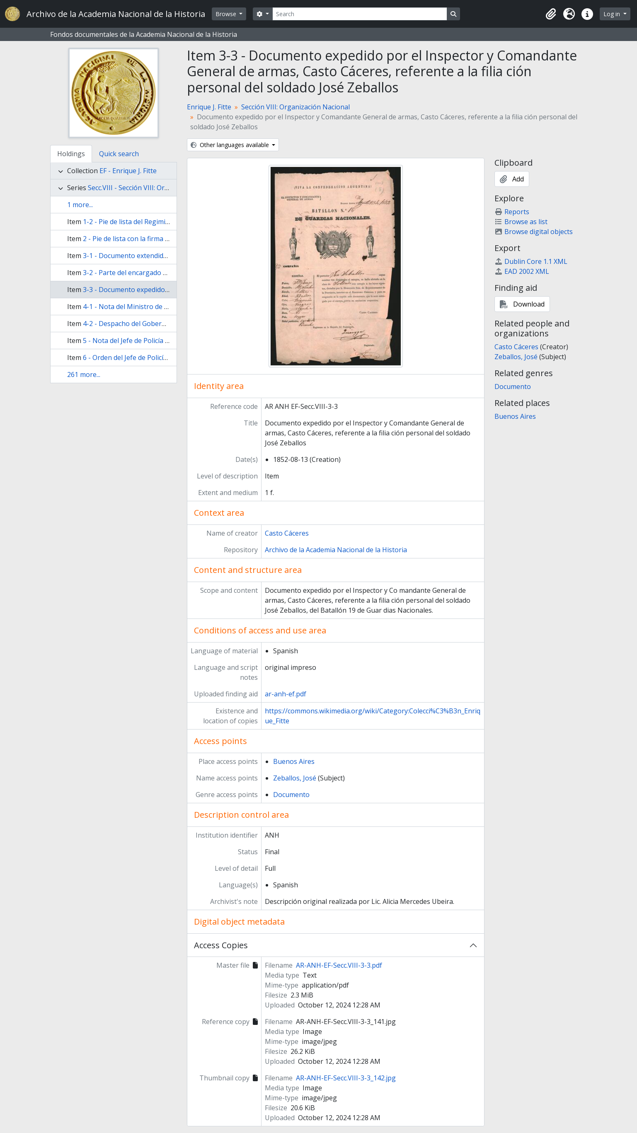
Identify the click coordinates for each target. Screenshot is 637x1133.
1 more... (80, 204)
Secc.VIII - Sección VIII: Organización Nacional (157, 187)
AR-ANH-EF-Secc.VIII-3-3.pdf (339, 965)
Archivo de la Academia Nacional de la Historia (336, 549)
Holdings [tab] (71, 153)
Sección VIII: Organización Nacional (295, 106)
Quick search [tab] (119, 153)
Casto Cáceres (287, 533)
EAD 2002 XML (521, 271)
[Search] (359, 13)
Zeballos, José (294, 778)
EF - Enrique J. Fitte (128, 170)
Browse (227, 14)
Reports (511, 211)
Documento (291, 794)
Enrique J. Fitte (209, 106)
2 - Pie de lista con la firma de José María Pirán (154, 238)
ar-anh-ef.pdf (285, 693)
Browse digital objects (533, 231)
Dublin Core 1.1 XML (530, 261)
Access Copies (221, 945)
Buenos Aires (294, 761)
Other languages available (231, 145)
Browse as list (520, 221)
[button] (551, 14)
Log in (612, 14)
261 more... (83, 374)
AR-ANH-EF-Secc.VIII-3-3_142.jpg (346, 1077)
